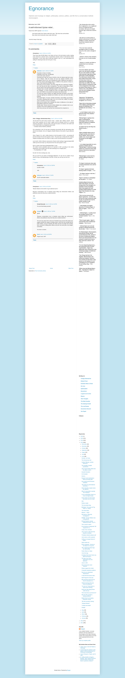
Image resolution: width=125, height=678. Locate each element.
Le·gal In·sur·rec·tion (86, 393)
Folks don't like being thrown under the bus (88, 590)
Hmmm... (84, 476)
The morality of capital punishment (87, 466)
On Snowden (85, 474)
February (84, 616)
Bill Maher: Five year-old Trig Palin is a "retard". (88, 508)
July (83, 454)
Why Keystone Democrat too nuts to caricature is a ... (88, 580)
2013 (82, 442)
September (84, 450)
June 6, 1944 (85, 563)
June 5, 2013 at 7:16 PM (49, 211)
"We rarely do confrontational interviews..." (88, 485)
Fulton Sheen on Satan (87, 551)
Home (51, 268)
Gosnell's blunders (86, 472)
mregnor (39, 211)
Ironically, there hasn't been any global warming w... (89, 555)
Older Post (70, 268)
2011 (82, 622)
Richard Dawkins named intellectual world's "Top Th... (89, 522)
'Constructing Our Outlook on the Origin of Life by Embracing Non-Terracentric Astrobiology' (87, 651)
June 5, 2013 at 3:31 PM (56, 118)
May (83, 610)
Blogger (68, 670)
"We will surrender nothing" (88, 601)
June (83, 456)
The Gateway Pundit (86, 403)
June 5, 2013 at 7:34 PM (47, 175)
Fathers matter (85, 503)
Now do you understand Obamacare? (87, 573)
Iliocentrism (84, 391)
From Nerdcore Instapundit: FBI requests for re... (89, 527)
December (84, 444)
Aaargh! (83, 607)
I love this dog (85, 553)
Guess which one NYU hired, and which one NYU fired (88, 498)
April (83, 612)
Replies (36, 68)
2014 (82, 440)
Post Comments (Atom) (40, 270)
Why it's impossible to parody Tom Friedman (88, 492)
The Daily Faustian (85, 401)
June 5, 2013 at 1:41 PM (45, 53)
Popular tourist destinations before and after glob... (88, 479)
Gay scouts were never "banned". (87, 565)
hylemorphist (84, 388)
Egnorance (41, 8)
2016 (82, 436)
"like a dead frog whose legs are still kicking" (88, 548)
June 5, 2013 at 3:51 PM (45, 186)
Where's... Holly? (85, 512)
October (84, 448)
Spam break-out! (85, 542)
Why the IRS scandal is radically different (87, 595)
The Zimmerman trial (86, 460)
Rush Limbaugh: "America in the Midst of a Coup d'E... (88, 545)
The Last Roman (85, 406)
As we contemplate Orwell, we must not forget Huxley (89, 495)
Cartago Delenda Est (86, 378)
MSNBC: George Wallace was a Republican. (88, 518)
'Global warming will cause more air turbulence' (88, 583)
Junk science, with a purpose (88, 537)
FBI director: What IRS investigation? (87, 515)
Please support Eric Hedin (88, 568)
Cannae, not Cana (86, 458)
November (84, 446)
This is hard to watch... (87, 524)
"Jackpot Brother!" (86, 603)
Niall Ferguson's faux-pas (87, 577)
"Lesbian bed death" (86, 605)
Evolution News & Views (87, 383)
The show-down (85, 510)
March (83, 614)
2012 (82, 620)
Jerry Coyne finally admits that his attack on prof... (89, 469)
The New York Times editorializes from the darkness (87, 560)
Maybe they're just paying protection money (87, 598)
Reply (34, 64)
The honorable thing (86, 505)
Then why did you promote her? (89, 592)
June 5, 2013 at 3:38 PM (49, 165)
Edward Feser (84, 381)
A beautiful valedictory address (89, 570)
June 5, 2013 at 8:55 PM (46, 234)
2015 (82, 438)
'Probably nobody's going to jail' (89, 535)
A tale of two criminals (87, 529)
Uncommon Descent (86, 408)
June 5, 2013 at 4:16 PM (51, 204)
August (83, 452)
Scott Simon (45, 30)
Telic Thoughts (84, 398)
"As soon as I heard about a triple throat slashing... (88, 587)
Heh (83, 501)
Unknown (39, 70)
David (38, 234)
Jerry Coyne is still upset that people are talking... (88, 532)
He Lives (83, 386)
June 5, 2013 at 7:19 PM (47, 70)
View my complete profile (85, 640)
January (84, 618)
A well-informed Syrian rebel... (88, 575)
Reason (83, 396)
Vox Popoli (83, 411)
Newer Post (31, 268)
